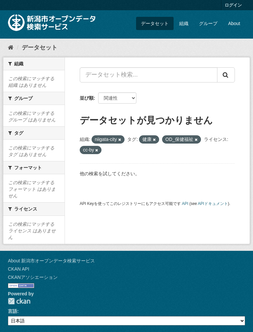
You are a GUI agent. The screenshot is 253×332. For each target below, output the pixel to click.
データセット (155, 23)
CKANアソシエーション (33, 277)
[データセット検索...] (148, 75)
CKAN (19, 301)
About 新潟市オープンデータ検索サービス (51, 260)
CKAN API (18, 269)
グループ (208, 23)
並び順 (87, 98)
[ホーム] (11, 47)
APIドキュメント (213, 203)
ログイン (233, 5)
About (234, 23)
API (185, 203)
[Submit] (226, 75)
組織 (183, 23)
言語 (12, 311)
